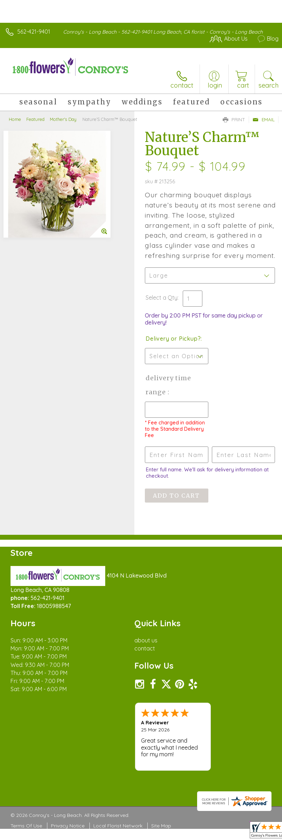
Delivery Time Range (168, 385)
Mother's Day (63, 119)
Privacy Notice (68, 826)
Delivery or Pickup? (173, 338)
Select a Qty (161, 297)
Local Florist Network (117, 826)
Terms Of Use (26, 826)
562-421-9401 (33, 31)
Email (264, 119)
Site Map (161, 826)
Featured (35, 119)
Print (234, 119)
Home (15, 119)
